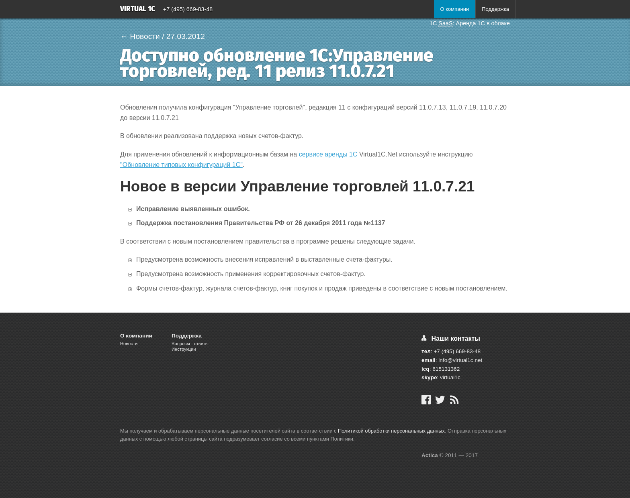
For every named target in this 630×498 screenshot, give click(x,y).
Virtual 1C (137, 9)
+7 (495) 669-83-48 (188, 9)
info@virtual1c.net (460, 360)
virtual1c (450, 377)
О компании (454, 9)
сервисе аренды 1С (328, 154)
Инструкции (184, 349)
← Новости (140, 36)
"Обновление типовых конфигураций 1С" (181, 164)
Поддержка (495, 9)
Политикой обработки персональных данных (391, 431)
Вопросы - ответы (190, 343)
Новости (128, 343)
